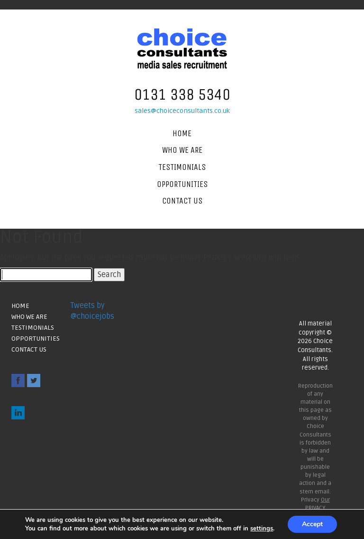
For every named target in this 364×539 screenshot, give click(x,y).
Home (182, 133)
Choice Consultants (182, 48)
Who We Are (182, 150)
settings (261, 528)
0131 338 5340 (182, 94)
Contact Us (182, 200)
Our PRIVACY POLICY (317, 508)
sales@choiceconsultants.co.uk (182, 111)
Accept (312, 524)
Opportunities (182, 184)
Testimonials (182, 167)
